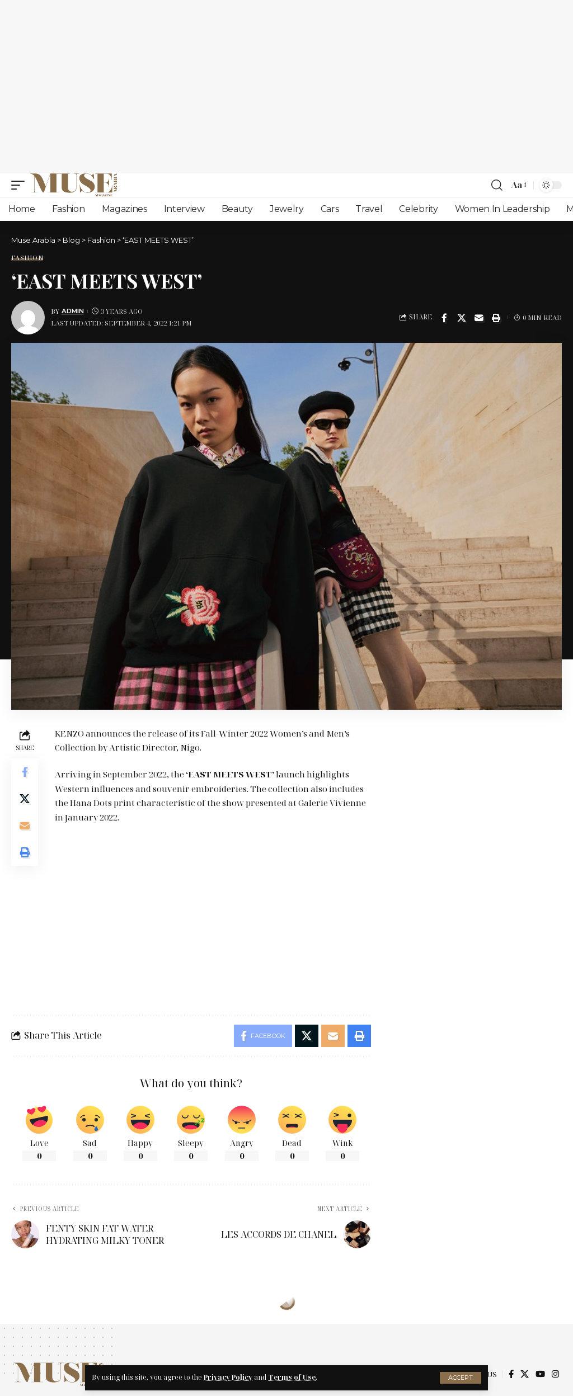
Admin (73, 311)
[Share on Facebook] (444, 318)
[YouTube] (540, 1374)
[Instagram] (555, 1374)
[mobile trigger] (20, 185)
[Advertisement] (286, 86)
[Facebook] (511, 1374)
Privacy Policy (228, 1377)
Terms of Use (292, 1377)
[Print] (496, 318)
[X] (525, 1374)
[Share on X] (461, 318)
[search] (497, 185)
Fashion (27, 257)
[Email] (479, 318)
